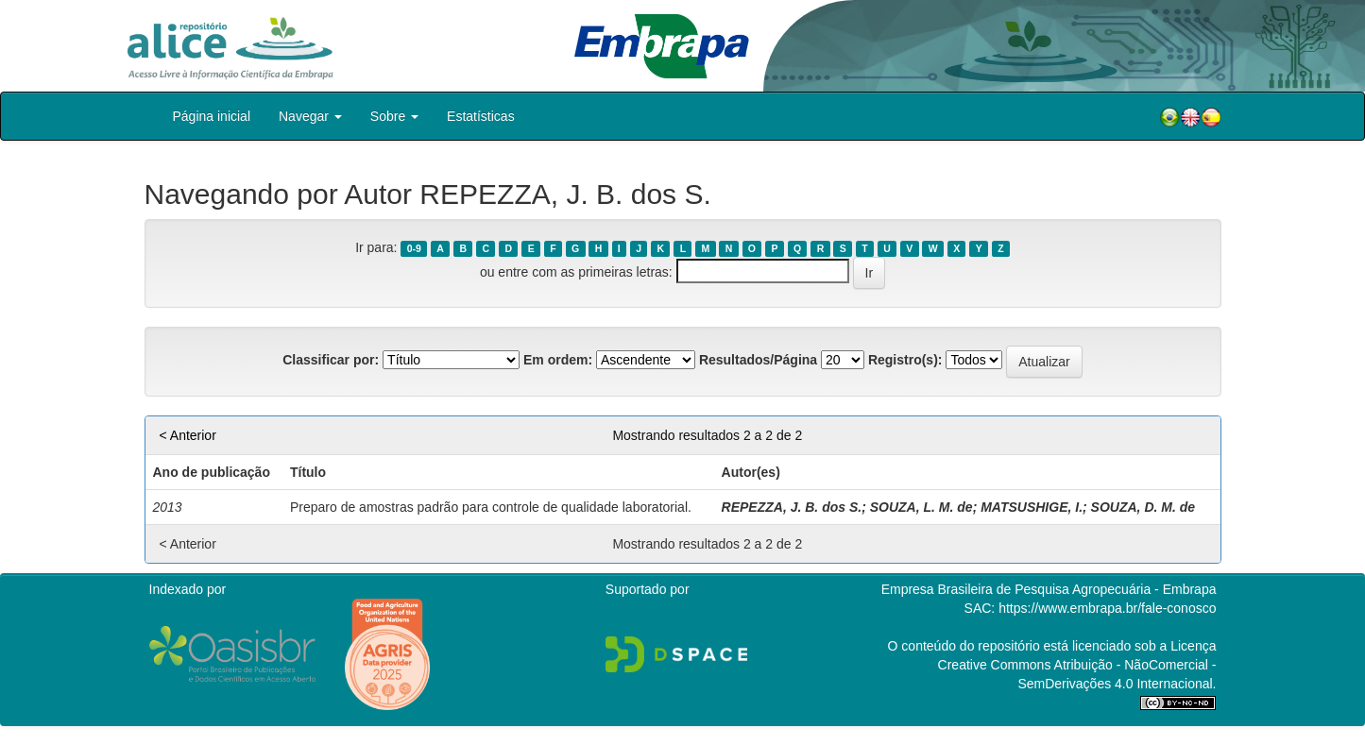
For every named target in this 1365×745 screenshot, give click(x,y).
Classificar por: (330, 359)
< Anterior (188, 435)
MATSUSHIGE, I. (1032, 507)
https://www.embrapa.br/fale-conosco (1107, 608)
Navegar (310, 116)
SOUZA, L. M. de (921, 507)
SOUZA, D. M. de (1143, 507)
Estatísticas (481, 116)
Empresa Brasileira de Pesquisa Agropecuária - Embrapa (1049, 589)
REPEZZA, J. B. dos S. (792, 507)
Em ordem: (557, 359)
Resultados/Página (758, 359)
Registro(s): (905, 359)
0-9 (414, 248)
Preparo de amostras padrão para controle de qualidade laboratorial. (490, 507)
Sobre (394, 116)
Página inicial (212, 116)
